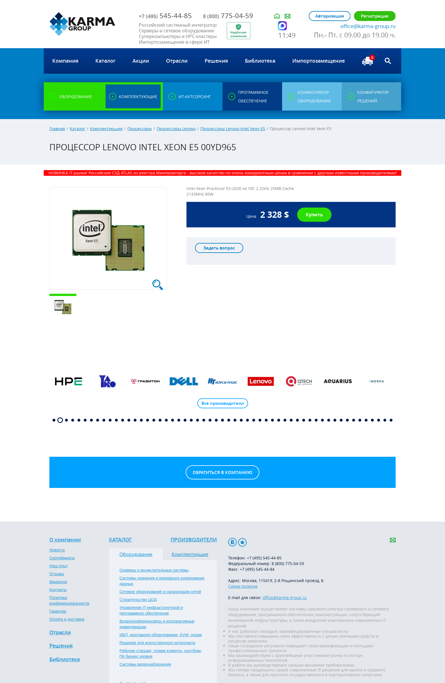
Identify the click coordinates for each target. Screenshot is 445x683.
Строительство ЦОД (138, 599)
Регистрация (375, 16)
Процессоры (139, 128)
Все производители (222, 403)
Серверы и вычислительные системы (154, 570)
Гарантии (57, 611)
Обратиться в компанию (222, 472)
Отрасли (60, 632)
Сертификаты (62, 558)
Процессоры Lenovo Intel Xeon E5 (232, 128)
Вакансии (58, 582)
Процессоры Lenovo (176, 128)
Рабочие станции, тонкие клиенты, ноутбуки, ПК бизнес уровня (160, 653)
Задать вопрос (219, 248)
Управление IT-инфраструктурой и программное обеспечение (151, 610)
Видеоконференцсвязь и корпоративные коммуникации (156, 624)
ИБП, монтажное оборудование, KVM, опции (160, 635)
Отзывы (56, 574)
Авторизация (329, 16)
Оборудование (135, 554)
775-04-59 (228, 15)
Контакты (57, 589)
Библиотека (64, 659)
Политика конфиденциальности (69, 600)
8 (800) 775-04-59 (288, 563)
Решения (61, 646)
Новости (57, 550)
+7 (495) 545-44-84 (257, 569)
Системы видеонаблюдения (145, 664)
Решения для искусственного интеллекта (157, 642)
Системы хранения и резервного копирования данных (161, 581)
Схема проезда (242, 586)
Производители (194, 540)
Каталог (77, 128)
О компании (65, 540)
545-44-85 (165, 15)
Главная (57, 128)
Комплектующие (106, 128)
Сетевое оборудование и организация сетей (160, 591)
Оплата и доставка (66, 619)
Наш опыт (58, 566)
